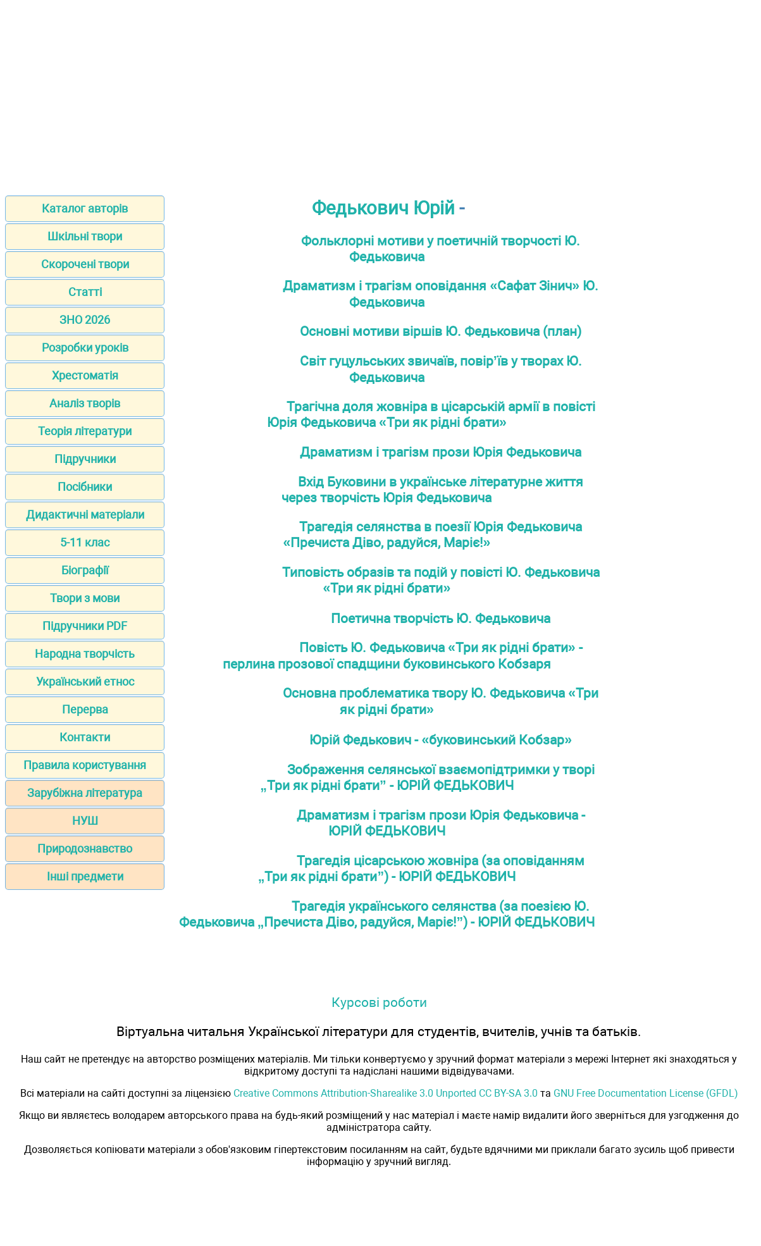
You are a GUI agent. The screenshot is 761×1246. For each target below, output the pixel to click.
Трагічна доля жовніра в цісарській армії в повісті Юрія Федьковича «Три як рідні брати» (431, 414)
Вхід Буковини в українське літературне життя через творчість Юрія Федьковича (432, 489)
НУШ (85, 820)
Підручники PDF (84, 625)
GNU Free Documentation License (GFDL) (646, 1093)
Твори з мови (85, 598)
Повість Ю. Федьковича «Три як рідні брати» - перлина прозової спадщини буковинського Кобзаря (403, 655)
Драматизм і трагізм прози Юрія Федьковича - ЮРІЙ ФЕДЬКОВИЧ (441, 823)
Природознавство (84, 848)
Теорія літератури (85, 431)
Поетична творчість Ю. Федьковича (440, 618)
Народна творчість (85, 653)
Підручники (85, 459)
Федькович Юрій (383, 208)
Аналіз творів (84, 403)
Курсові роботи (379, 1002)
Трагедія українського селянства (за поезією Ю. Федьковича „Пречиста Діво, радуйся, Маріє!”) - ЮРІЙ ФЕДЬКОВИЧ (387, 914)
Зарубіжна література (84, 792)
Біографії (84, 570)
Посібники (85, 486)
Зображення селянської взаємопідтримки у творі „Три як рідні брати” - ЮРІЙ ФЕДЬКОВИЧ (427, 777)
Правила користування (84, 765)
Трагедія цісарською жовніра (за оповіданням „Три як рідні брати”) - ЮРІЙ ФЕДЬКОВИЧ (421, 868)
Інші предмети (85, 876)
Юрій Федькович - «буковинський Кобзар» (440, 740)
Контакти (84, 737)
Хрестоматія (85, 375)
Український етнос (85, 681)
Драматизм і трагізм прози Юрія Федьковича (440, 452)
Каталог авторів (85, 208)
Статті (85, 292)
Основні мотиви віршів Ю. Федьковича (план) (440, 331)
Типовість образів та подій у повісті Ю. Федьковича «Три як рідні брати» (441, 580)
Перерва (85, 709)
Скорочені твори (85, 264)
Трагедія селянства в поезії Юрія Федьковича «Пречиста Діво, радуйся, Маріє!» (433, 534)
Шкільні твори (84, 236)
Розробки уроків (85, 347)
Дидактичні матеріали (85, 514)
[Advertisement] (380, 93)
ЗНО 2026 (84, 319)
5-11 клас (84, 542)
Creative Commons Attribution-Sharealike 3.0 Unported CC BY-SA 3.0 (385, 1093)
